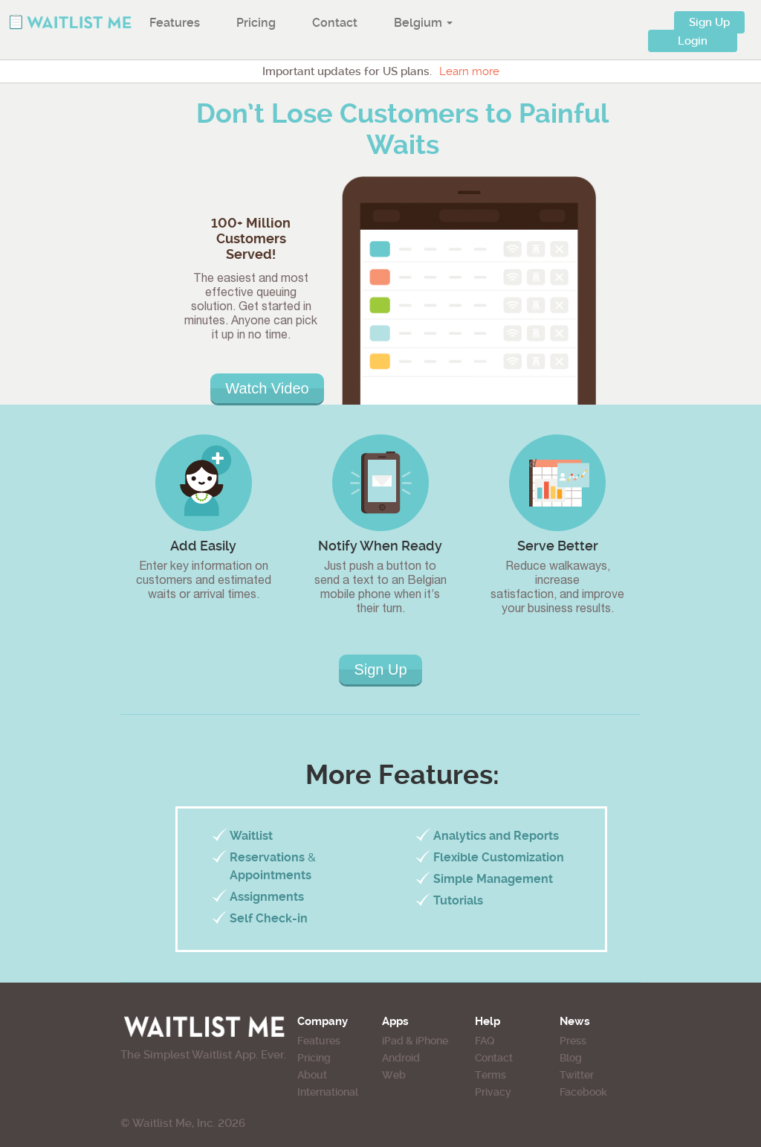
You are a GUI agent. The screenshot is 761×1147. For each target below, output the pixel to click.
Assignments (267, 897)
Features (174, 23)
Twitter (577, 1075)
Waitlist (251, 836)
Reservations (267, 857)
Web (394, 1075)
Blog (571, 1058)
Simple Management (493, 879)
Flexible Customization (498, 857)
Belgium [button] (423, 23)
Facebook (583, 1092)
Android (401, 1058)
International (327, 1092)
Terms (490, 1075)
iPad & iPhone (415, 1041)
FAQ (484, 1041)
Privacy (493, 1092)
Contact (334, 23)
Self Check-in (269, 918)
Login (692, 41)
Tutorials (458, 900)
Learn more (469, 71)
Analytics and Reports (496, 836)
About (312, 1075)
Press (573, 1041)
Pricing (256, 23)
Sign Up (709, 22)
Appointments (270, 875)
